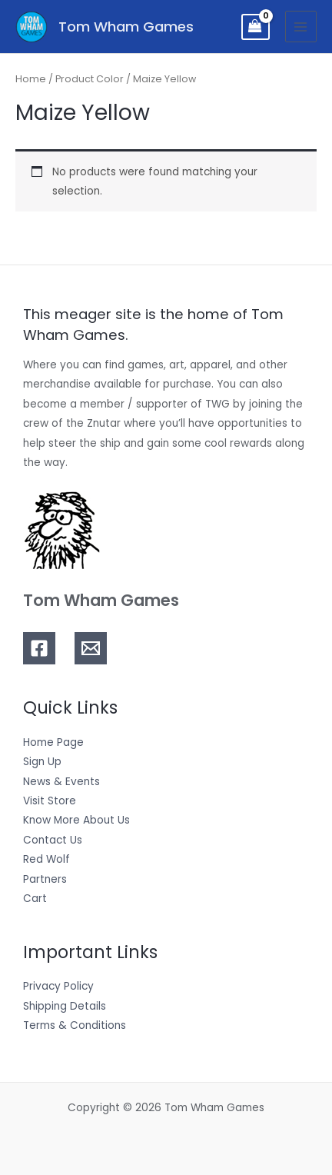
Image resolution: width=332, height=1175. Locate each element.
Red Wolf (46, 859)
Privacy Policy (58, 986)
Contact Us (52, 840)
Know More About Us (76, 820)
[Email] (91, 648)
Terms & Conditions (74, 1025)
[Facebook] (39, 648)
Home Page (53, 742)
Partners (45, 879)
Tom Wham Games (126, 26)
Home (30, 78)
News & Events (61, 781)
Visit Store (49, 801)
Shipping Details (64, 1006)
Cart (35, 898)
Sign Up (42, 761)
